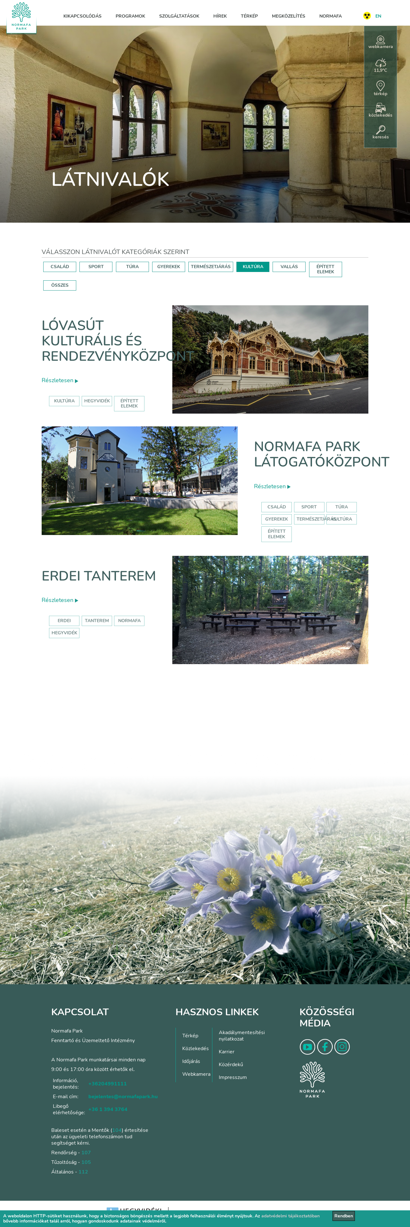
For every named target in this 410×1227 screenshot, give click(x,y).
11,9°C (380, 65)
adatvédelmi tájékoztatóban (290, 1216)
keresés (381, 132)
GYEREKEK (168, 267)
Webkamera (196, 1074)
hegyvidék (97, 401)
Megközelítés (288, 16)
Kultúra (342, 519)
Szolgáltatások (179, 16)
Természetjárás (316, 519)
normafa (129, 621)
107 (86, 1152)
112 (83, 1171)
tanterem (97, 621)
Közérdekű (231, 1064)
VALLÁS (289, 267)
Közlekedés (195, 1048)
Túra (341, 507)
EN (378, 16)
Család (276, 507)
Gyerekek (276, 519)
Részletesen (60, 380)
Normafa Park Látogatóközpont (322, 454)
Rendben (343, 1216)
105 (86, 1162)
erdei (64, 621)
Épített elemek (277, 533)
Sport (309, 507)
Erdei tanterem (99, 576)
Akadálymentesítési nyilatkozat (242, 1035)
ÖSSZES (60, 285)
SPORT (96, 267)
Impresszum (233, 1077)
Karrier (226, 1051)
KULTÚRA (253, 267)
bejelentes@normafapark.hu (123, 1096)
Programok (130, 16)
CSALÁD (60, 267)
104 (117, 1130)
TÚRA (132, 267)
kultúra (64, 401)
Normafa (330, 16)
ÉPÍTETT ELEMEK (325, 269)
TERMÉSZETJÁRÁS (211, 267)
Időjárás (191, 1061)
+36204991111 (107, 1083)
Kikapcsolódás (82, 16)
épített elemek (129, 403)
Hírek (220, 16)
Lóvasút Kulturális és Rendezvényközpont (118, 341)
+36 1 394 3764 (107, 1109)
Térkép (249, 16)
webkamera (380, 43)
